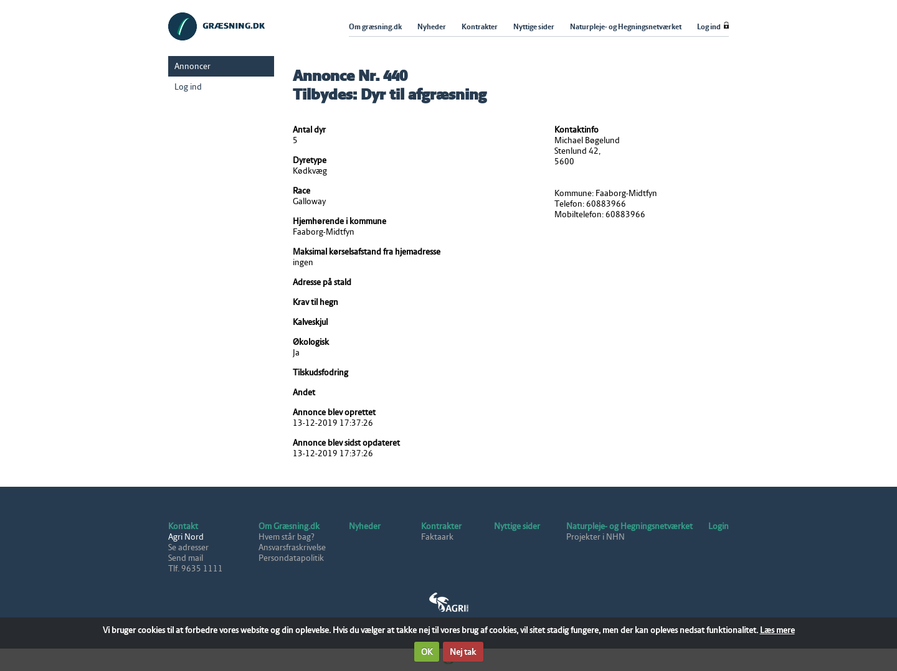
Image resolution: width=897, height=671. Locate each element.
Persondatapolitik (291, 558)
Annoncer (192, 66)
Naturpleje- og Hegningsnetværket (629, 526)
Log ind (188, 87)
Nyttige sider (517, 526)
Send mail (185, 558)
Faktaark (437, 537)
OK (426, 652)
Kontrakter (441, 526)
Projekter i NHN (595, 537)
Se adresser (188, 547)
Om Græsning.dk (289, 526)
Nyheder (365, 526)
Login (718, 526)
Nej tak (463, 652)
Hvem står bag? (287, 537)
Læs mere (777, 630)
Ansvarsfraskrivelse (292, 547)
